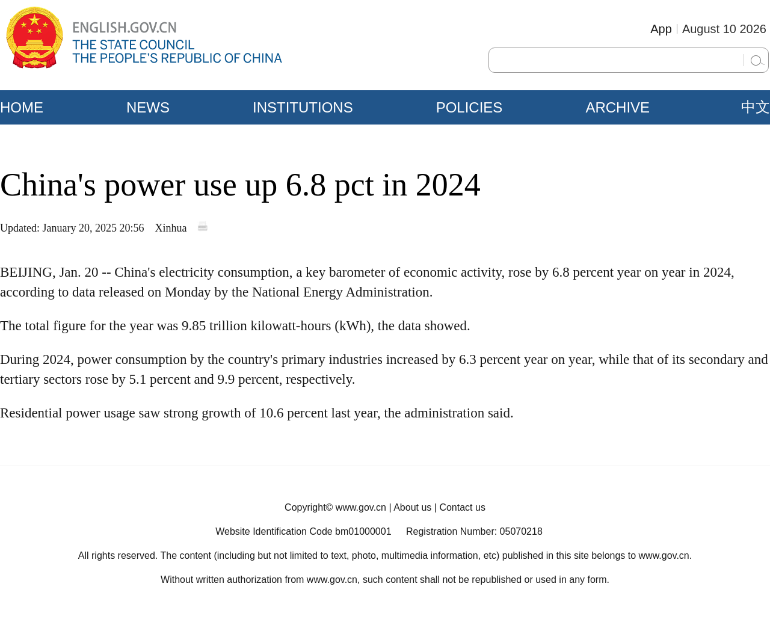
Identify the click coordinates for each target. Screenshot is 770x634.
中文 (755, 107)
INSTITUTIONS (303, 107)
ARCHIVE (617, 107)
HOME (21, 107)
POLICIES (469, 107)
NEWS (148, 107)
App (661, 28)
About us (412, 507)
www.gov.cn (361, 507)
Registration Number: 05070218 (474, 531)
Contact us (462, 507)
